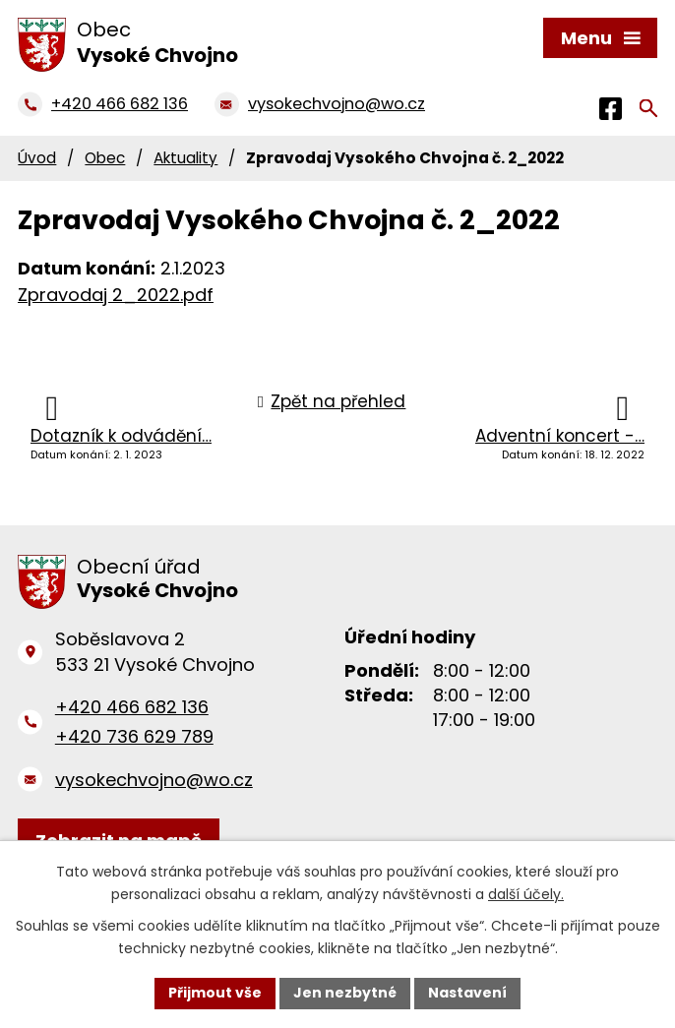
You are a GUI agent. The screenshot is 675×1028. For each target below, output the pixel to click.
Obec (105, 158)
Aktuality (185, 158)
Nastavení (467, 992)
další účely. (526, 894)
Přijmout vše (215, 992)
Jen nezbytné (345, 992)
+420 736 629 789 (134, 736)
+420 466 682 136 (132, 707)
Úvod (37, 158)
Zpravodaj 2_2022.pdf (116, 294)
